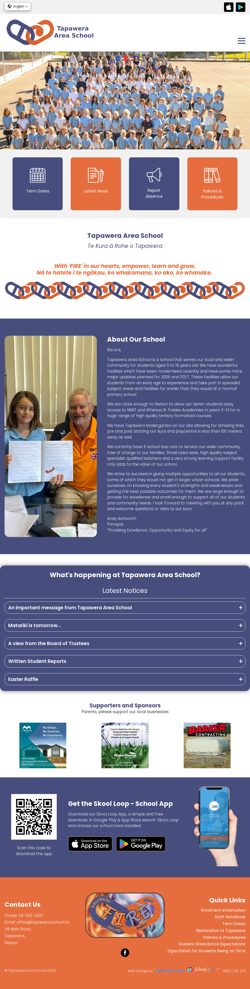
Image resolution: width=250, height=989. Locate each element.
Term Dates (233, 924)
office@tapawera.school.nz (43, 922)
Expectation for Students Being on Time (206, 951)
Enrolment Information (223, 910)
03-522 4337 (31, 915)
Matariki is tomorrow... (34, 625)
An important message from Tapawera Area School (70, 607)
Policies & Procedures (224, 937)
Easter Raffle (23, 679)
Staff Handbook (230, 917)
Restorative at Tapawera (220, 930)
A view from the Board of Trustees (48, 643)
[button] (18, 6)
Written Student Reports (37, 661)
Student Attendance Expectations (212, 944)
